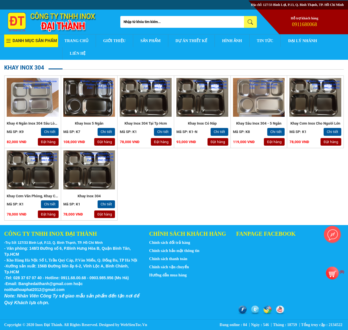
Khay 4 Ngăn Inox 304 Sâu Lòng (33, 123)
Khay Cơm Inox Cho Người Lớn (315, 123)
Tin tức (265, 41)
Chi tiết (50, 132)
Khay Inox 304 (89, 196)
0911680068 (304, 24)
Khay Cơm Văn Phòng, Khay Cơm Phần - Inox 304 (47, 196)
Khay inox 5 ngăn (89, 123)
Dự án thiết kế (191, 41)
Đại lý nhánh (302, 41)
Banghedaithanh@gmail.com (46, 283)
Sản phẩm (150, 41)
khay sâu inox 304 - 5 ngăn (258, 123)
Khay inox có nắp (202, 123)
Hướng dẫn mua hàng (168, 275)
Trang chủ (76, 41)
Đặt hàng (48, 142)
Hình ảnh (232, 41)
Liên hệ (78, 53)
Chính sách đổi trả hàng (169, 242)
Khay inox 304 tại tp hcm (146, 123)
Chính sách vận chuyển (169, 267)
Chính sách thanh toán (168, 259)
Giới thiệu (114, 41)
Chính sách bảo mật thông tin (174, 251)
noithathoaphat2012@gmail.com (34, 289)
